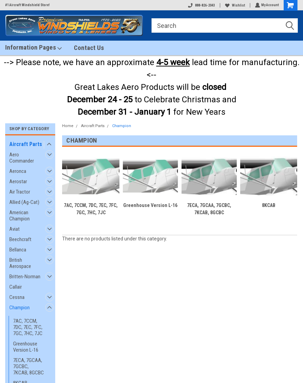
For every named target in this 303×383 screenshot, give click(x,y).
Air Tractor (19, 192)
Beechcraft (20, 239)
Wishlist (234, 5)
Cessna (17, 297)
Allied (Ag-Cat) (24, 202)
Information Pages (33, 47)
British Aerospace (20, 263)
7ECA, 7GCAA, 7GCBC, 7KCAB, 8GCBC (28, 366)
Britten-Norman (24, 276)
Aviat (14, 229)
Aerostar (18, 181)
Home (68, 126)
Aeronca (17, 171)
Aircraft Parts (25, 144)
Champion (19, 307)
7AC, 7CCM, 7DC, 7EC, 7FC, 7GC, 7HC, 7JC (27, 327)
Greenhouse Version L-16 (25, 347)
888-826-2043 (200, 5)
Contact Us (89, 48)
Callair (15, 287)
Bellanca (17, 250)
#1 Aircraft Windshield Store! (27, 5)
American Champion (19, 215)
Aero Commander (21, 158)
